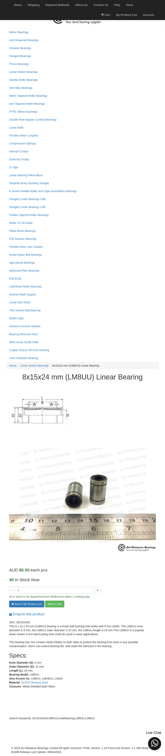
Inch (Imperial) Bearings (24, 40)
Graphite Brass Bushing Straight (29, 183)
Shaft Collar (16, 318)
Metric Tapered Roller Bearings (28, 95)
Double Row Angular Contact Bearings (33, 119)
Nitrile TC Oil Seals (21, 223)
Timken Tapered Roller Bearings (29, 215)
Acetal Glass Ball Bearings (25, 254)
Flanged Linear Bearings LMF (27, 207)
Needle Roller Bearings (23, 79)
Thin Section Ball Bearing (24, 310)
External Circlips (19, 159)
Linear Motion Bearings (23, 72)
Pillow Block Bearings (22, 230)
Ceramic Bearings (20, 48)
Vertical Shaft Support (22, 294)
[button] (154, 743)
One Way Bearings (20, 87)
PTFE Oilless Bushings (23, 111)
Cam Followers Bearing (23, 358)
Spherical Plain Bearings (24, 270)
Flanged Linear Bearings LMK (27, 199)
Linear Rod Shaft (19, 302)
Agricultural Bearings (22, 262)
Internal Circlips (18, 151)
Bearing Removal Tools (23, 334)
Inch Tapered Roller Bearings (27, 103)
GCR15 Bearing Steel (34, 682)
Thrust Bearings (19, 64)
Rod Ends (15, 278)
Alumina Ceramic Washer (25, 326)
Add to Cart (55, 604)
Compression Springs (22, 143)
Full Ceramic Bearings (23, 238)
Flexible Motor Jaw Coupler (26, 246)
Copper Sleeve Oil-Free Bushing (29, 350)
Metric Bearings (18, 32)
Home (12, 365)
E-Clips (13, 167)
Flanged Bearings (20, 56)
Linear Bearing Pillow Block (26, 175)
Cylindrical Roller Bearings (25, 286)
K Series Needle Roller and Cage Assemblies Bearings (43, 191)
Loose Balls (16, 127)
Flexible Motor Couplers (24, 135)
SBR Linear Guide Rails (24, 342)
